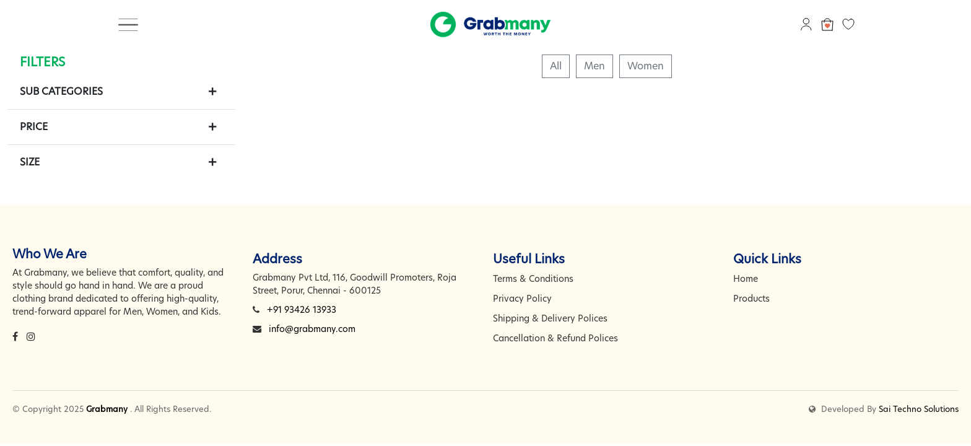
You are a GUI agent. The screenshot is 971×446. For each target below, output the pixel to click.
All (556, 66)
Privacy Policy (522, 298)
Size (30, 162)
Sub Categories (61, 91)
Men (594, 66)
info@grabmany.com (312, 329)
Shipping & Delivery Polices (550, 318)
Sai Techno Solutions (919, 408)
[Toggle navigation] (128, 24)
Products (751, 298)
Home (745, 279)
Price (34, 127)
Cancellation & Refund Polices (555, 338)
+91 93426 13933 (301, 310)
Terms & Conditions (533, 279)
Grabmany (107, 408)
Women (645, 66)
